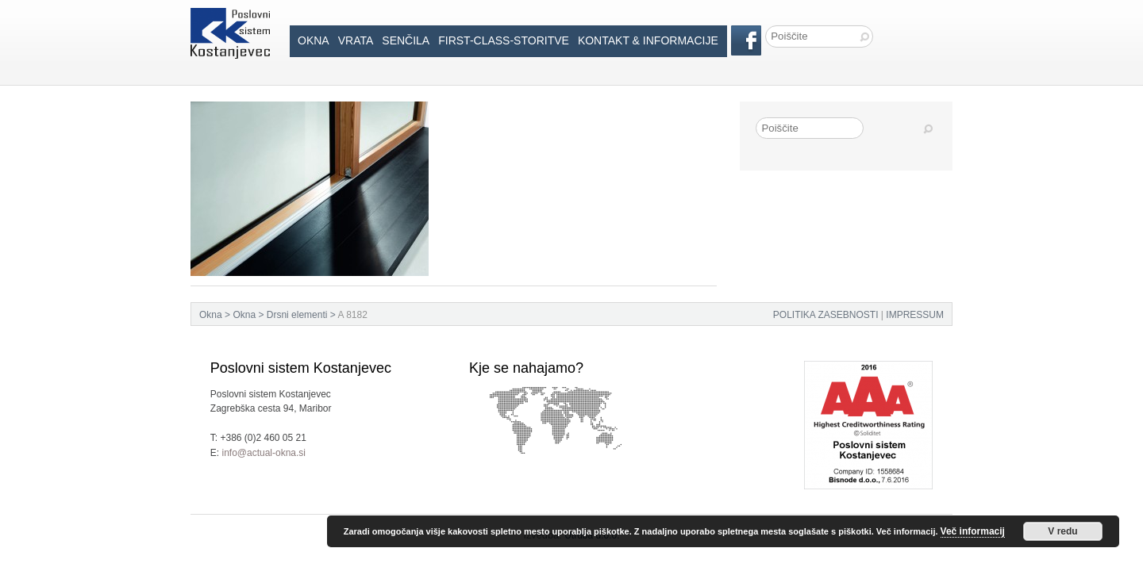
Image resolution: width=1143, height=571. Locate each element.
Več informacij (973, 531)
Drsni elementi (297, 314)
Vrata (356, 40)
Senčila (405, 40)
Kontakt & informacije (648, 40)
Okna (313, 40)
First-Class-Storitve (503, 40)
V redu (1062, 531)
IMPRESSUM (915, 314)
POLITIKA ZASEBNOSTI (826, 314)
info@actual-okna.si (263, 452)
